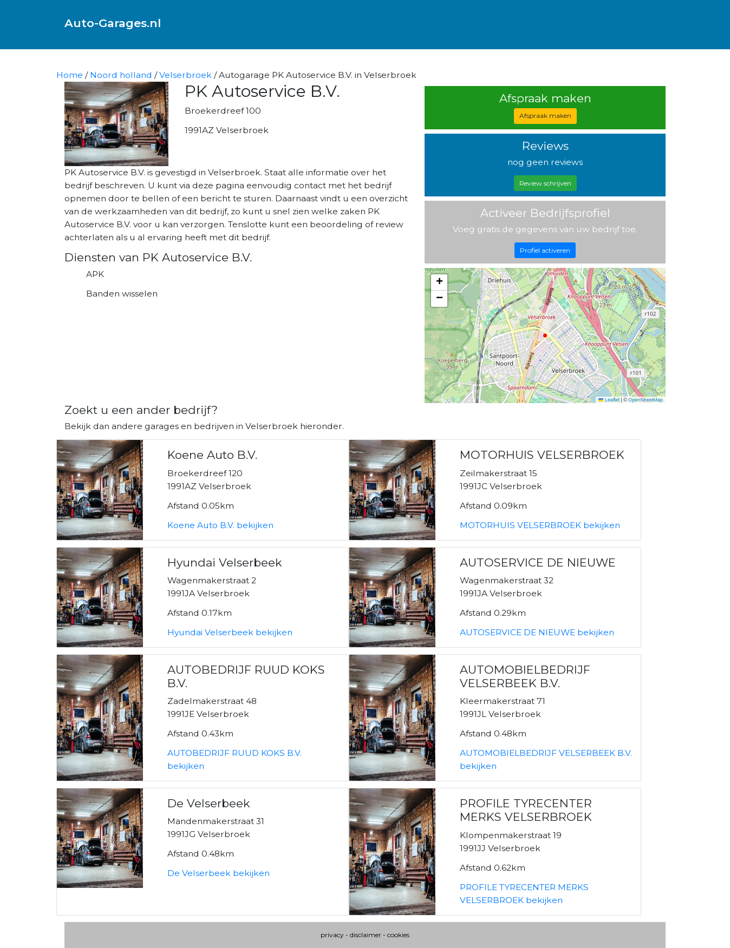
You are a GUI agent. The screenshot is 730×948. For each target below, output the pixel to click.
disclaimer (365, 935)
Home (69, 75)
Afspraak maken (545, 115)
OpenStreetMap (645, 400)
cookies (398, 935)
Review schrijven (545, 183)
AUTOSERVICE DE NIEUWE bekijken (537, 632)
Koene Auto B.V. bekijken (220, 525)
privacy (332, 935)
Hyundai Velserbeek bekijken (229, 632)
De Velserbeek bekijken (218, 873)
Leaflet (609, 400)
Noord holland (121, 75)
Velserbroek (185, 75)
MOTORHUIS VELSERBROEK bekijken (540, 525)
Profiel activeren (545, 250)
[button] (439, 282)
